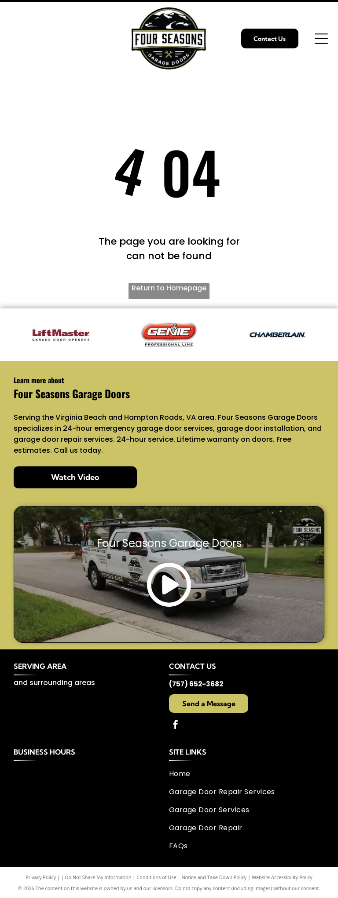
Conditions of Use (156, 877)
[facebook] (175, 725)
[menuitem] (243, 774)
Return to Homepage (169, 288)
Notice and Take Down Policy (214, 877)
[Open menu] (321, 38)
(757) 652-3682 (196, 684)
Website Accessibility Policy (282, 877)
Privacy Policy (41, 877)
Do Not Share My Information (98, 877)
